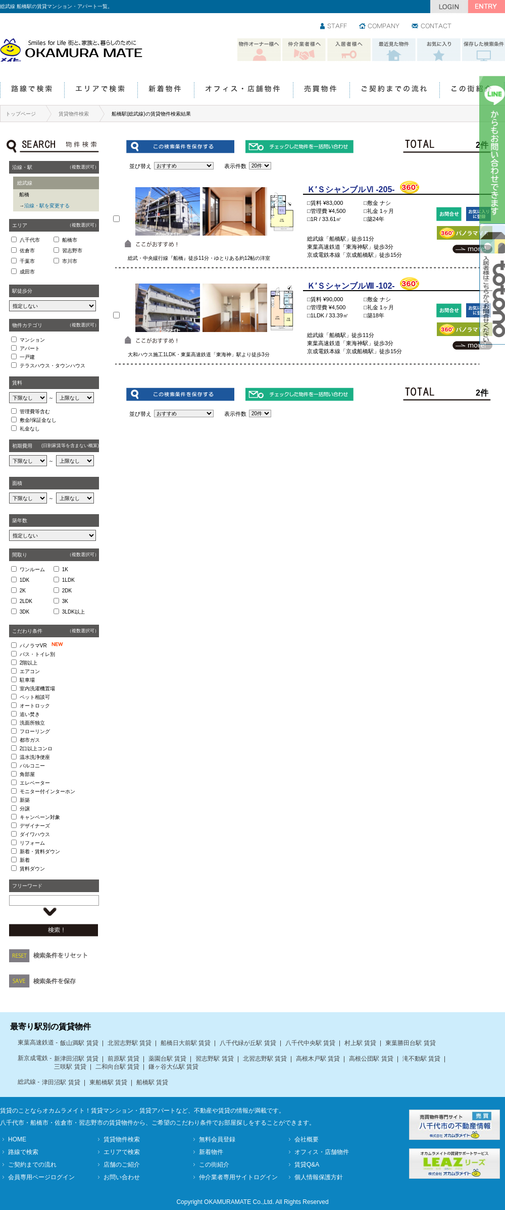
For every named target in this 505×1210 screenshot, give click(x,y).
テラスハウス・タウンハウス (52, 365)
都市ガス (30, 740)
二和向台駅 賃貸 (117, 1066)
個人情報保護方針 (318, 1177)
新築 (25, 800)
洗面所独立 (32, 723)
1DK (24, 580)
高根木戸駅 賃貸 (318, 1058)
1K (65, 569)
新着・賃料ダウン (40, 851)
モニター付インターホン (47, 791)
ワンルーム (32, 569)
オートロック (35, 705)
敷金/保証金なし (38, 420)
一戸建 (27, 357)
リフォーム (32, 843)
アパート (30, 348)
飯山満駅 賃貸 (79, 1043)
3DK (24, 612)
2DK (67, 590)
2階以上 (29, 663)
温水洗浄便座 (35, 757)
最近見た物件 (394, 50)
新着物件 (165, 90)
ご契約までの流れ (394, 90)
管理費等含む (35, 411)
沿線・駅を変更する (47, 205)
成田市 (27, 271)
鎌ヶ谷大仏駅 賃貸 (173, 1066)
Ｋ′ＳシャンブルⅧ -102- (351, 286)
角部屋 (27, 774)
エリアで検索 (100, 90)
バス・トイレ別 (37, 654)
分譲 (25, 808)
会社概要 (306, 1139)
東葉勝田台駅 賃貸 (410, 1043)
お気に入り (439, 50)
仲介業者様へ (304, 50)
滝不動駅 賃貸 (421, 1058)
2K (23, 590)
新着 (25, 860)
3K (65, 601)
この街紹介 (471, 90)
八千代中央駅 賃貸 (310, 1043)
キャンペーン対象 (40, 817)
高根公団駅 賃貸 (371, 1058)
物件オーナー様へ (259, 50)
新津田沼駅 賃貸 (76, 1058)
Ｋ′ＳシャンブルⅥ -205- (351, 189)
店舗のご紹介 (122, 1164)
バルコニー (32, 765)
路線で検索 (32, 90)
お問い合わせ (432, 27)
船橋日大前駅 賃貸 (186, 1043)
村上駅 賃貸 (360, 1043)
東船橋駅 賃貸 (108, 1082)
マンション (32, 340)
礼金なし (30, 428)
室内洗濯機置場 (37, 688)
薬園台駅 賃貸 (167, 1058)
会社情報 (379, 27)
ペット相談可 (35, 697)
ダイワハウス (35, 834)
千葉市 (27, 261)
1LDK (68, 580)
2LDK (26, 601)
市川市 (69, 261)
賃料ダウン (32, 868)
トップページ (21, 114)
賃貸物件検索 (74, 114)
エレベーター (35, 783)
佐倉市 (27, 250)
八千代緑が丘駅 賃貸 (248, 1043)
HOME (17, 1139)
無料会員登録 (217, 1139)
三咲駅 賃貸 (70, 1066)
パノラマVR (43, 644)
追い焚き (30, 714)
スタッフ (334, 27)
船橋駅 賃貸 (152, 1082)
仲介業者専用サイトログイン (238, 1177)
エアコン (30, 671)
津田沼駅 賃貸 (61, 1082)
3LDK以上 (73, 612)
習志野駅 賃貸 (214, 1058)
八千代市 (30, 240)
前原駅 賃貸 (123, 1058)
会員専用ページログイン (41, 1177)
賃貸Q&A (306, 1164)
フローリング (35, 731)
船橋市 (69, 240)
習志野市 (72, 250)
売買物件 (321, 90)
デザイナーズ (35, 826)
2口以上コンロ (36, 748)
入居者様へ (349, 50)
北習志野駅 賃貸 (130, 1043)
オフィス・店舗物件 (243, 90)
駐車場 (27, 680)
